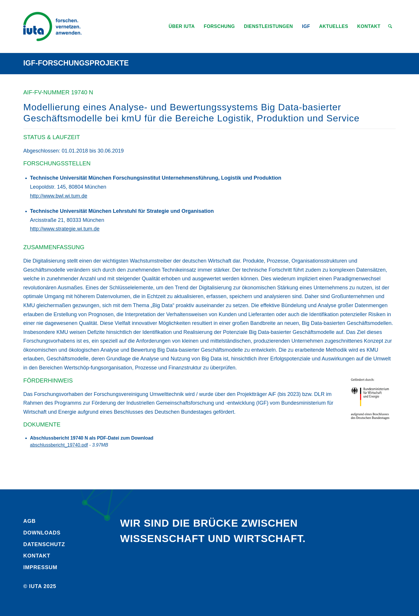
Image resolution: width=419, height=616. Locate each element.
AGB (29, 521)
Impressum (40, 567)
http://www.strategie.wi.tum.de (65, 229)
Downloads (42, 533)
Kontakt (36, 556)
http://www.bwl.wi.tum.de (58, 196)
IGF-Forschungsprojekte (76, 63)
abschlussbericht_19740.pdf (59, 444)
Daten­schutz (44, 544)
